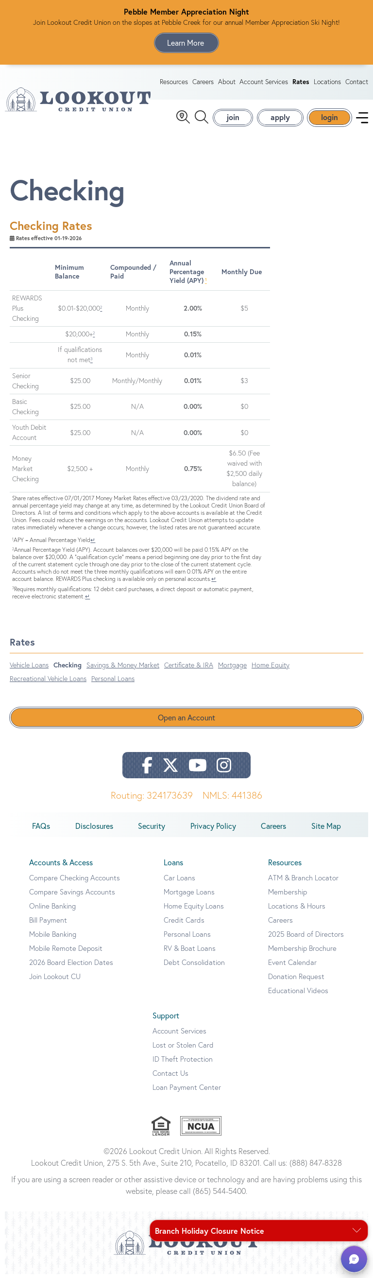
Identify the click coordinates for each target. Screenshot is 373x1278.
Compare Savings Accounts (72, 895)
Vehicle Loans (29, 669)
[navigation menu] (362, 119)
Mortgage (232, 669)
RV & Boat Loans (190, 952)
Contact (356, 84)
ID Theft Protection (183, 1063)
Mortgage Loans (189, 895)
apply (280, 119)
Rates (300, 83)
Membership (287, 895)
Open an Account (186, 721)
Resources (174, 84)
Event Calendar (292, 966)
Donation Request (296, 980)
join (232, 119)
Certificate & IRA (188, 669)
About (227, 84)
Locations (327, 84)
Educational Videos (298, 994)
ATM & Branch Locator (303, 881)
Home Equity (270, 669)
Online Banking (52, 909)
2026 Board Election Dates (71, 966)
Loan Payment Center (187, 1091)
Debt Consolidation (194, 966)
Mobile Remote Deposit (65, 952)
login (329, 119)
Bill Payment (48, 923)
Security (151, 830)
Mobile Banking (52, 938)
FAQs (41, 830)
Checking (67, 669)
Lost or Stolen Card (183, 1048)
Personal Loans (113, 682)
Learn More (186, 43)
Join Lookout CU (55, 980)
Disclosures (94, 830)
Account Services (263, 84)
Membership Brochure (302, 952)
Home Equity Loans (194, 909)
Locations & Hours (296, 909)
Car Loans (179, 881)
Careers (203, 84)
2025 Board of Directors (306, 938)
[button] (354, 1259)
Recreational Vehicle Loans (48, 682)
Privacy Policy (213, 830)
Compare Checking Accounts (74, 881)
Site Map (326, 830)
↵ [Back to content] (92, 543)
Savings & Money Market (122, 669)
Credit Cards (184, 923)
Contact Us (170, 1077)
